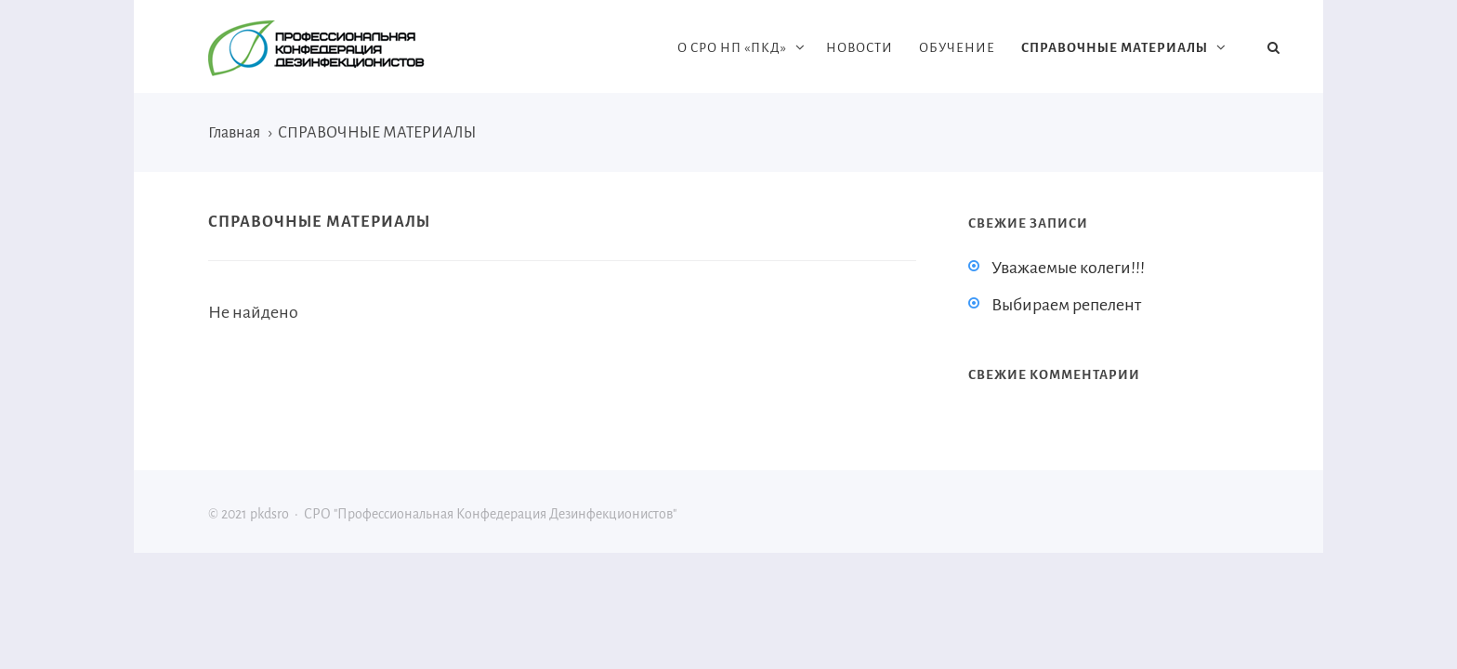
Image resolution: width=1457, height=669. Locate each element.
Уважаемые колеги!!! (1068, 267)
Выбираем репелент (1066, 304)
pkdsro (347, 48)
